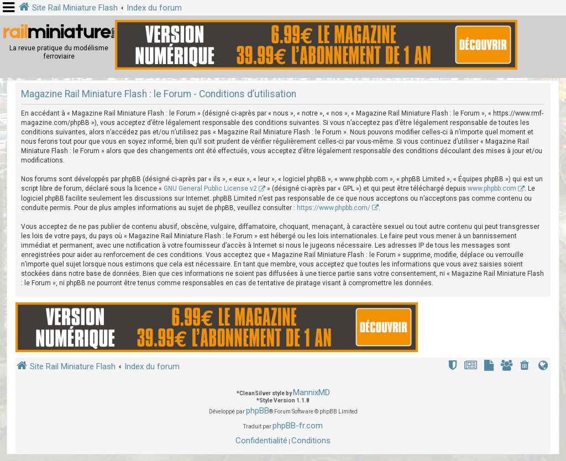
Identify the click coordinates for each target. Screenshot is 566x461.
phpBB (257, 411)
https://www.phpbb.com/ (333, 208)
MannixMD (311, 392)
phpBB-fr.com (297, 426)
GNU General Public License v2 (210, 188)
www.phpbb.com (492, 188)
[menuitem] (525, 366)
